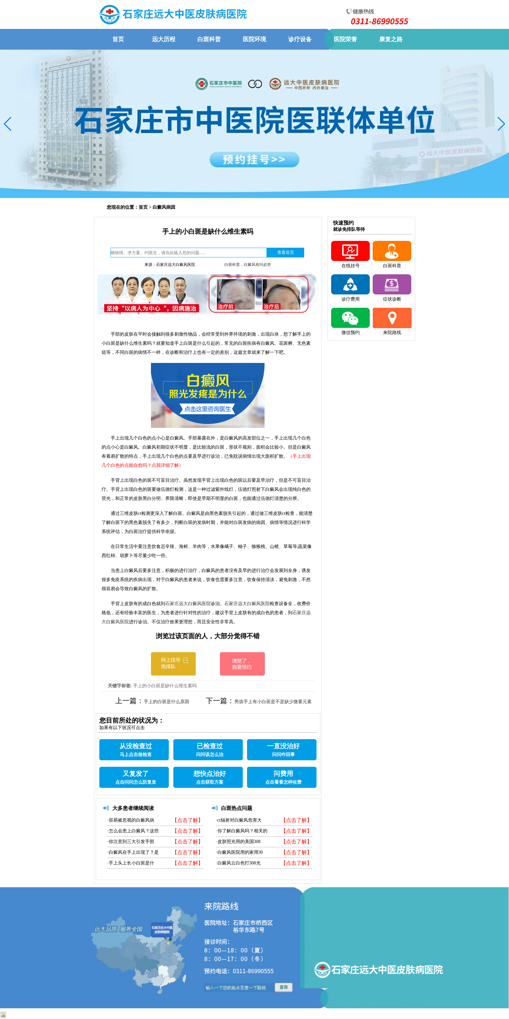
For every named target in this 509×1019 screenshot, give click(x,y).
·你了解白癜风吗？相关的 (241, 830)
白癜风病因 (164, 207)
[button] (7, 124)
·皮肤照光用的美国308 (238, 841)
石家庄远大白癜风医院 (188, 603)
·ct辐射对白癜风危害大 (239, 820)
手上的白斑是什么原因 (166, 701)
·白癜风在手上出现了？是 (133, 852)
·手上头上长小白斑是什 (130, 863)
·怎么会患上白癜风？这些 (133, 830)
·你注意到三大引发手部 (130, 841)
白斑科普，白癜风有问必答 (247, 264)
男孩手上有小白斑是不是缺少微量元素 (273, 701)
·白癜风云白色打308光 (238, 863)
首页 (143, 207)
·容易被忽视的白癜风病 (130, 820)
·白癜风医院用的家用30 (239, 852)
